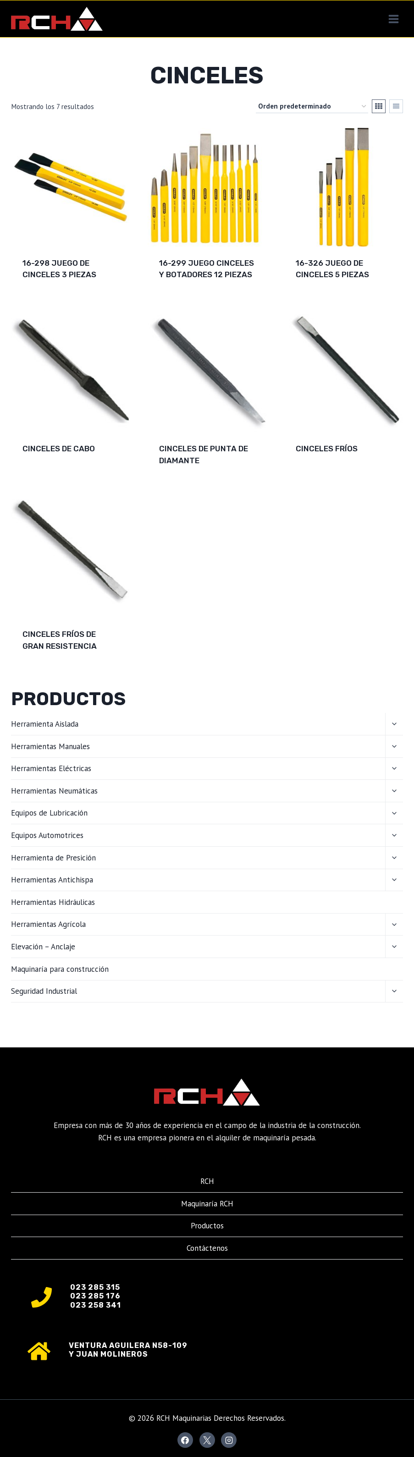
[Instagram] (229, 1440)
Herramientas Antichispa (52, 880)
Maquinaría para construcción (60, 969)
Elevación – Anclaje (43, 947)
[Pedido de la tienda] (312, 106)
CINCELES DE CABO (58, 448)
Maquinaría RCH (207, 1204)
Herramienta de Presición (53, 858)
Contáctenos (207, 1248)
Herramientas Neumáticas (54, 791)
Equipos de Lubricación (49, 813)
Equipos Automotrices (47, 835)
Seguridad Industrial (44, 991)
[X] (207, 1440)
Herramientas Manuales (50, 746)
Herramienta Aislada (44, 724)
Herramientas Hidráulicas (53, 902)
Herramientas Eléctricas (51, 768)
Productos (207, 1226)
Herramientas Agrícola (48, 924)
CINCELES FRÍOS (327, 448)
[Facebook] (185, 1440)
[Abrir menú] (393, 19)
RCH (207, 1181)
